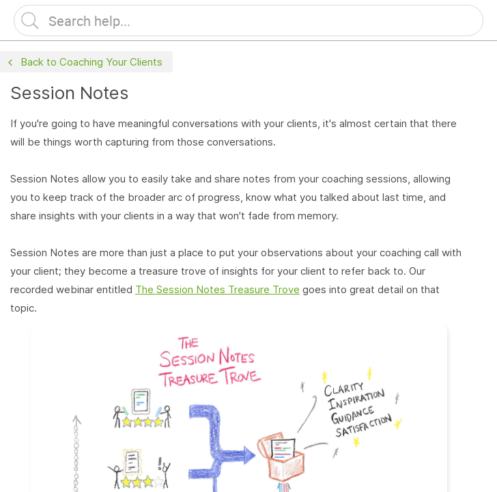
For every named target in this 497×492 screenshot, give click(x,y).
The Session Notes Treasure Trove (217, 289)
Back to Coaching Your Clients (83, 62)
